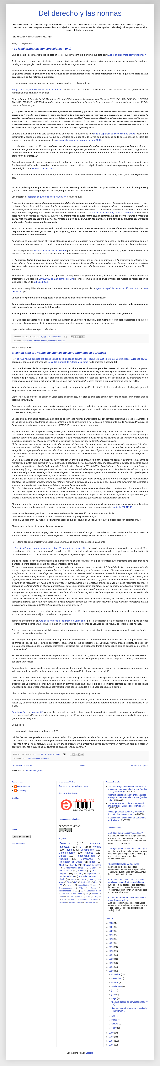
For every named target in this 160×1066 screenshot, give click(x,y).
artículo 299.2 (41, 282)
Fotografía (97, 896)
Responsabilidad (85, 855)
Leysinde (70, 885)
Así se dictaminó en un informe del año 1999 (78, 140)
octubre (115, 982)
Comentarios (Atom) (34, 770)
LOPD (73, 865)
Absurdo (63, 859)
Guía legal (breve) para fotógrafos (123, 864)
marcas (95, 894)
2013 (111, 959)
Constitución (27, 341)
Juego (73, 899)
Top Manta (77, 894)
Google (77, 873)
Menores (83, 899)
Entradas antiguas (139, 765)
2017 (111, 943)
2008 (111, 1037)
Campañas (87, 859)
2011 (111, 967)
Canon (24, 758)
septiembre (116, 986)
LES (60, 885)
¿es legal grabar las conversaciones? (127, 55)
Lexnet (61, 896)
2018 (111, 939)
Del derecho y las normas (80, 13)
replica (88, 896)
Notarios (70, 896)
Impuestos (91, 873)
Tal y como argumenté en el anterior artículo (37, 89)
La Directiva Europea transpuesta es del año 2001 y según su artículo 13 (48, 548)
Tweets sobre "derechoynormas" (73, 786)
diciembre (116, 974)
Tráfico (93, 888)
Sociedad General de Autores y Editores (68, 362)
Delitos (62, 855)
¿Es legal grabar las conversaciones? (125, 833)
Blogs (92, 861)
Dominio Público (66, 876)
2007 (111, 1041)
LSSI (94, 871)
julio (113, 990)
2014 (111, 955)
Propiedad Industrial (88, 876)
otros (80, 902)
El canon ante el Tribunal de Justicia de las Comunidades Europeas (59, 352)
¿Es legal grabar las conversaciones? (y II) (41, 48)
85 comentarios (54, 337)
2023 (111, 923)
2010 (111, 971)
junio (113, 994)
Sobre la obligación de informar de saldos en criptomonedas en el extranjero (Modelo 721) (127, 797)
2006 (111, 1045)
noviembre (116, 978)
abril (113, 1016)
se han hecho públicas (28, 359)
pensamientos (90, 902)
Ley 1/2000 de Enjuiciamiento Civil (56, 279)
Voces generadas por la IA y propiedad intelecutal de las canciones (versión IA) (126, 804)
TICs (81, 888)
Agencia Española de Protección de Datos (118, 288)
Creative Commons (92, 865)
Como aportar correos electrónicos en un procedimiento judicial (127, 898)
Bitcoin (62, 879)
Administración (65, 871)
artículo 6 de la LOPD (43, 168)
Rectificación (85, 882)
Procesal (82, 871)
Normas (44, 341)
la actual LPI (37, 712)
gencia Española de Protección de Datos (114, 133)
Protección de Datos (56, 341)
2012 (111, 963)
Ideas (64, 899)
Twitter (73, 879)
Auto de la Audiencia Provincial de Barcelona (62, 620)
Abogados (63, 873)
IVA (75, 882)
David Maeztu (23, 786)
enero (114, 1028)
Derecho (36, 341)
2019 (111, 935)
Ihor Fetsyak (23, 790)
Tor (87, 894)
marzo (114, 1020)
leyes (69, 849)
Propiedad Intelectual (40, 758)
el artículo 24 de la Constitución (50, 250)
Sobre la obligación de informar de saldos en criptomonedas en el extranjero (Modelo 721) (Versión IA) (127, 789)
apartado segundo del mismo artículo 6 (47, 196)
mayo (114, 998)
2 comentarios (54, 754)
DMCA (83, 879)
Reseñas (94, 899)
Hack (96, 882)
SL (82, 891)
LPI (29, 758)
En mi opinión (18, 712)
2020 (111, 931)
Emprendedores (65, 888)
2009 (111, 1033)
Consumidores (67, 852)
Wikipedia (62, 902)
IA (76, 891)
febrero (114, 1024)
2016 (111, 947)
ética (61, 865)
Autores (89, 852)
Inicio (82, 765)
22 (98, 579)
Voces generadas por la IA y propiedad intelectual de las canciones (126, 813)
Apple (95, 885)
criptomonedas (65, 891)
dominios (72, 902)
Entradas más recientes (23, 765)
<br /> (34, 871)
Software (65, 894)
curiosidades (83, 885)
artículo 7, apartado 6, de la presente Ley (113, 212)
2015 (111, 951)
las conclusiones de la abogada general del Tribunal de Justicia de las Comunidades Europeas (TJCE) (94, 359)
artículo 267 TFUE (122, 507)
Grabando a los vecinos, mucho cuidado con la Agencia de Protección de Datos (126, 880)
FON (69, 882)
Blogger (89, 1053)
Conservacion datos (73, 868)
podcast (79, 896)
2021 (111, 927)
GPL (92, 879)
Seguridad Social (94, 891)
